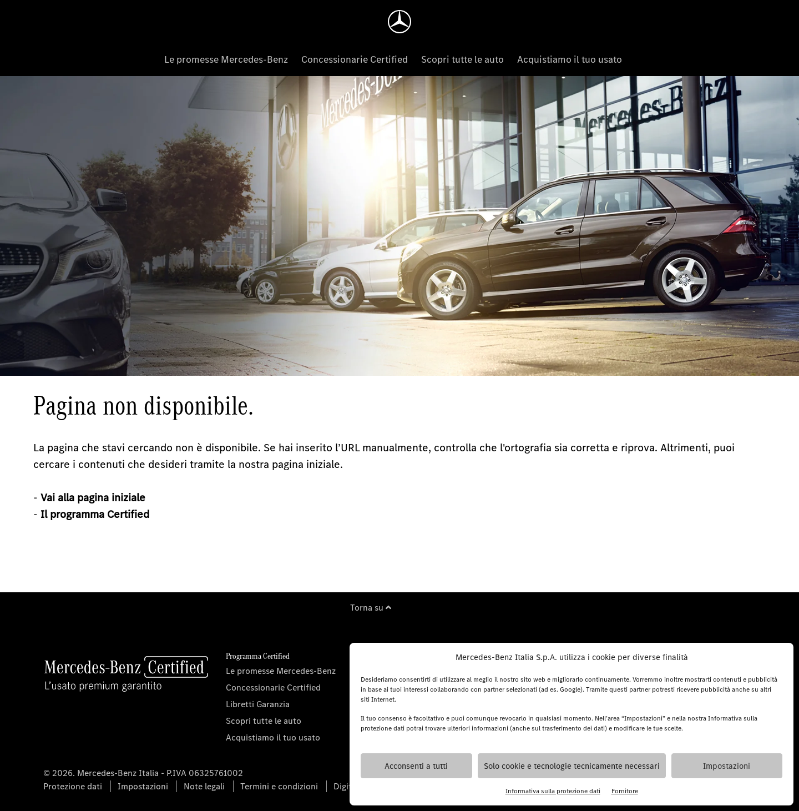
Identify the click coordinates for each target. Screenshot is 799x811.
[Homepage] (399, 21)
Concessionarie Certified (354, 59)
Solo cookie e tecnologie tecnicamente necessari (572, 766)
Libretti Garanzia (258, 704)
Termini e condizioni (279, 786)
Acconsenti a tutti (416, 766)
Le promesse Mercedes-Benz (226, 59)
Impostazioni (726, 766)
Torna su (370, 607)
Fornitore (624, 791)
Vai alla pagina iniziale (93, 497)
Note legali (204, 786)
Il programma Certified (95, 514)
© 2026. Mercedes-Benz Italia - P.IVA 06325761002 (143, 773)
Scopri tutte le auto (462, 59)
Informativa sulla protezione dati (552, 791)
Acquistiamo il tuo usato (569, 59)
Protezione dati (72, 786)
